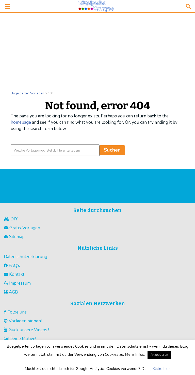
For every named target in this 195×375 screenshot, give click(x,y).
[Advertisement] (97, 48)
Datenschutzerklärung (25, 257)
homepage (21, 122)
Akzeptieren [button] (159, 354)
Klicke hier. (161, 368)
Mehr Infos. (135, 354)
